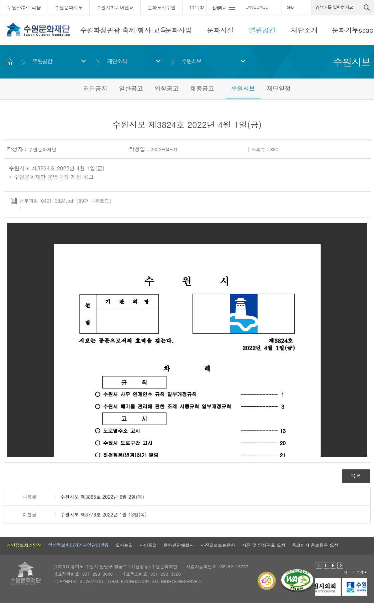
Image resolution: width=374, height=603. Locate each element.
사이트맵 (148, 545)
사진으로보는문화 (218, 545)
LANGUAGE (257, 7)
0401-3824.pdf (58, 200)
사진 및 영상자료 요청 (263, 545)
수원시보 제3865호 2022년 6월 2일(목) (102, 496)
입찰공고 (166, 88)
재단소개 (304, 30)
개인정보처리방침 (24, 545)
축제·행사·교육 (144, 30)
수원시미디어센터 (115, 7)
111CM (197, 7)
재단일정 (279, 88)
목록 (356, 476)
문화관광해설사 (178, 545)
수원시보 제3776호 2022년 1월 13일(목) (103, 514)
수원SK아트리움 (24, 7)
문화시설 (220, 30)
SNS (290, 7)
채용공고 (202, 88)
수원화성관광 (100, 30)
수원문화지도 (69, 7)
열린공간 (262, 30)
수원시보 (192, 61)
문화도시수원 (161, 7)
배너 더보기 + (355, 572)
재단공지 (95, 88)
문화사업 (178, 30)
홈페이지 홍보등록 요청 (315, 545)
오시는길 (124, 545)
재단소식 (117, 61)
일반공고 (131, 88)
